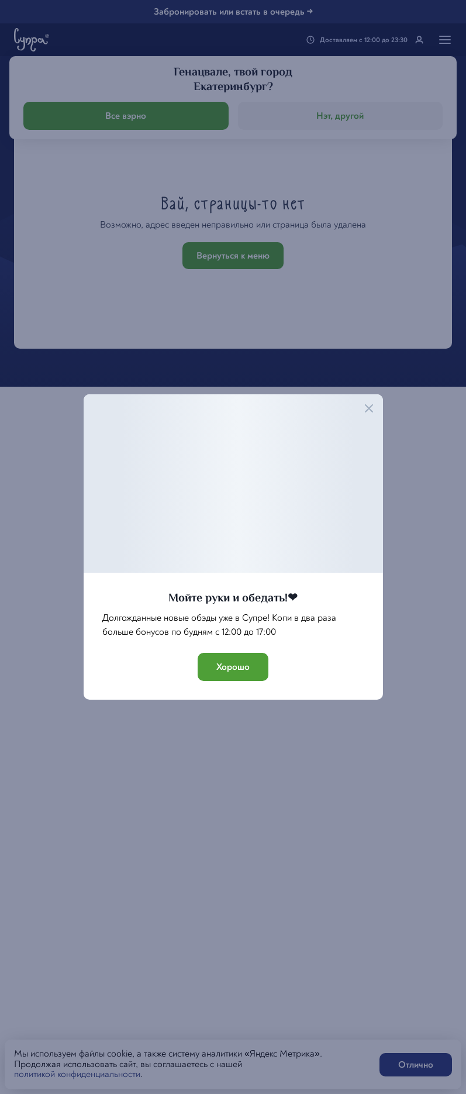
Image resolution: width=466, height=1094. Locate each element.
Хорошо (233, 667)
